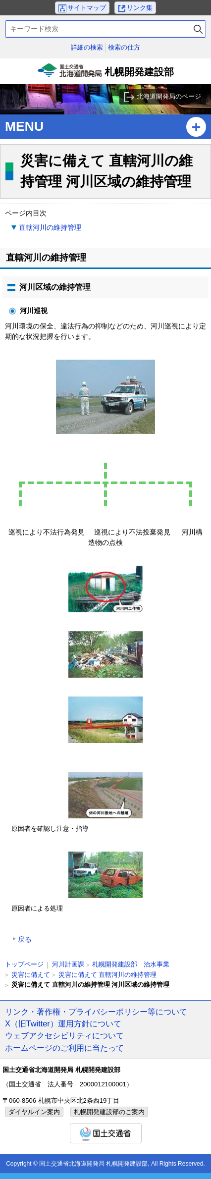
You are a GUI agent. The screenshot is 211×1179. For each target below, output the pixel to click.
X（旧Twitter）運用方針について (63, 1023)
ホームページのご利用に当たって (64, 1047)
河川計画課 (68, 964)
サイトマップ (86, 7)
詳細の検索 (87, 47)
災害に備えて (30, 974)
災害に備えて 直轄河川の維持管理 (107, 974)
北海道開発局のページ (169, 96)
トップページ (24, 964)
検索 (198, 29)
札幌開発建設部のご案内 (109, 1112)
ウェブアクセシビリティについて (64, 1035)
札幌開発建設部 (105, 73)
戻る (25, 939)
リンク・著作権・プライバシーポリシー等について (96, 1011)
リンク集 (140, 7)
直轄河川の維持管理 (50, 227)
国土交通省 (106, 1133)
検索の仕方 (124, 47)
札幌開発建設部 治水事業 (130, 964)
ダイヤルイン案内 (34, 1112)
